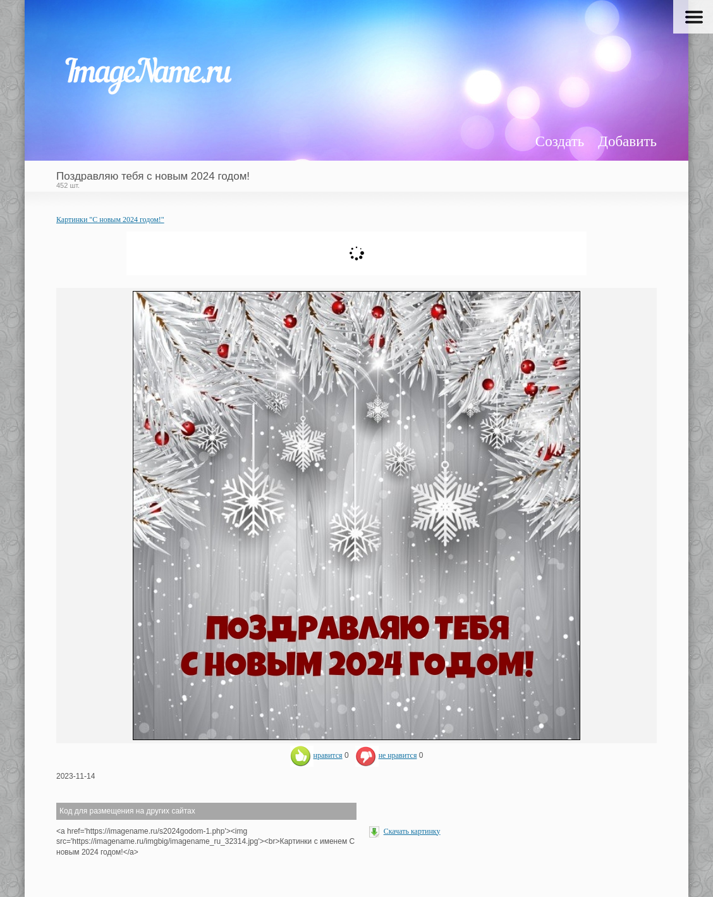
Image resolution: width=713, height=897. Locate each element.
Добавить (627, 141)
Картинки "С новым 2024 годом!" (110, 219)
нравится (316, 755)
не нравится (386, 755)
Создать (559, 141)
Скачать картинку (412, 831)
